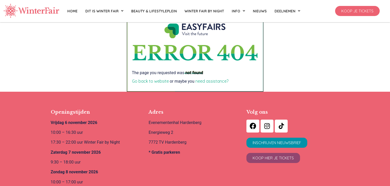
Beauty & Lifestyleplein (154, 11)
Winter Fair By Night (204, 11)
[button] (357, 11)
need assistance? (211, 81)
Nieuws (260, 11)
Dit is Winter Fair (104, 11)
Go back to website (150, 81)
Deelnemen (287, 11)
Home (72, 11)
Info (238, 11)
